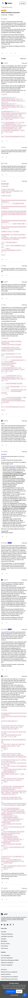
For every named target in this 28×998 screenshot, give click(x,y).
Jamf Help (3, 931)
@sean (3, 423)
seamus (5, 18)
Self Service (4, 969)
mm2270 (5, 63)
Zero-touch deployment (7, 957)
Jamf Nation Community (7, 936)
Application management (7, 962)
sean (4, 181)
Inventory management (6, 965)
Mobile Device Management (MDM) (9, 960)
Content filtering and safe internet (9, 979)
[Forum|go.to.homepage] (8, 3)
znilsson (5, 888)
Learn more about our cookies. (17, 988)
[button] (3, 3)
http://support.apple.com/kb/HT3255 (11, 29)
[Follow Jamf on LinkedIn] (4, 924)
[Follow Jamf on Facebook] (13, 924)
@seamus (3, 582)
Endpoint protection (6, 974)
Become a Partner (5, 943)
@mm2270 (4, 150)
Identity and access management (9, 972)
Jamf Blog (3, 938)
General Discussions (7, 7)
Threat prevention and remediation (9, 976)
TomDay (5, 163)
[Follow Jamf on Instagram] (10, 924)
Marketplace (4, 941)
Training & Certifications (7, 934)
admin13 (5, 451)
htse (4, 147)
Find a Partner (4, 946)
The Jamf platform (5, 955)
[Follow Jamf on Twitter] (1, 924)
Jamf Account (4, 948)
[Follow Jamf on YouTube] (7, 924)
